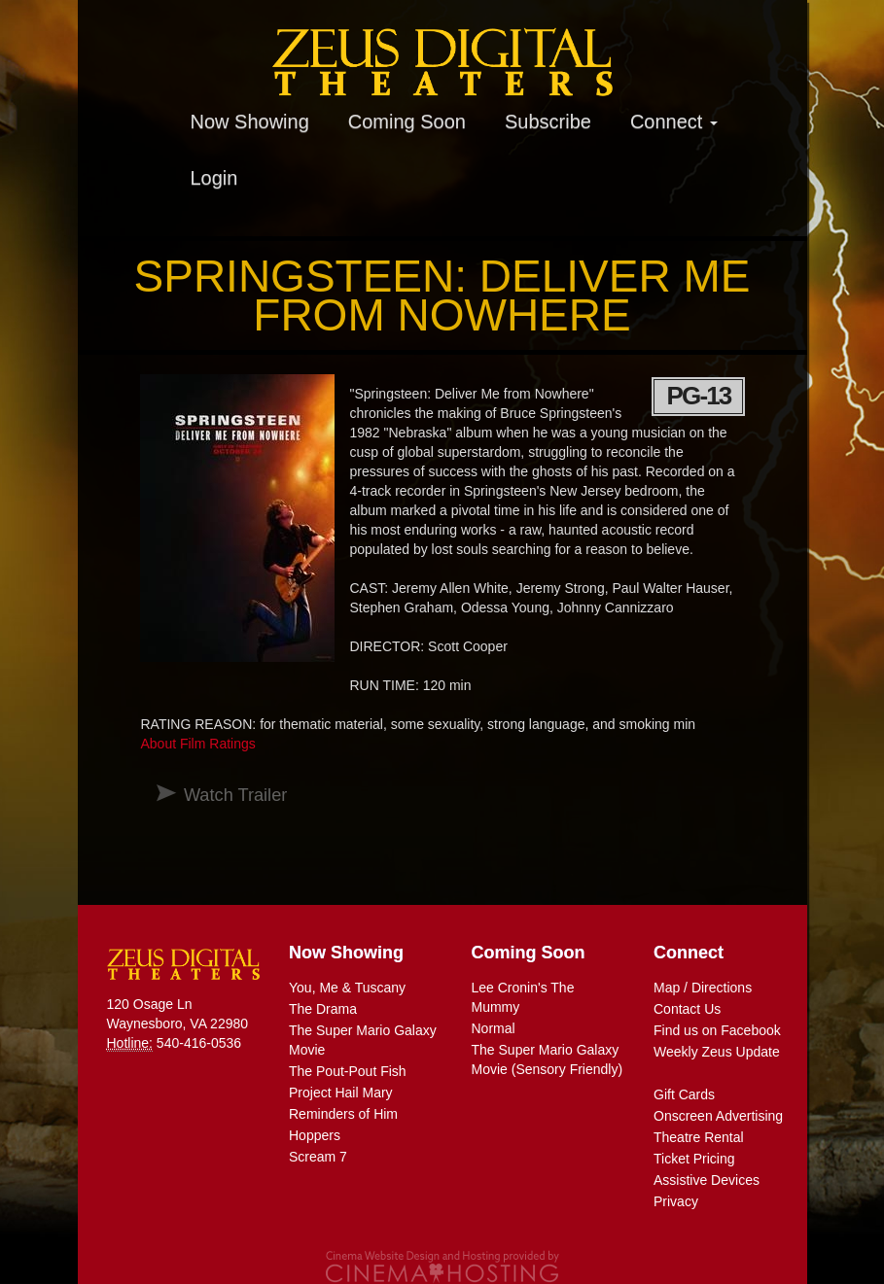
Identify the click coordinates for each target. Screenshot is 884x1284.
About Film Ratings (197, 743)
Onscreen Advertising (718, 1116)
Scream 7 (318, 1156)
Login (214, 178)
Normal (493, 1028)
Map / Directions (703, 987)
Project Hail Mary (341, 1092)
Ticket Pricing (694, 1158)
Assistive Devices (707, 1180)
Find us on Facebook (717, 1030)
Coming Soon (407, 121)
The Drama (323, 1009)
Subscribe (548, 121)
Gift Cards (684, 1094)
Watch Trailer (235, 795)
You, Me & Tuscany (347, 987)
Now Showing (250, 121)
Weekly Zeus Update (717, 1051)
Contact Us (687, 1009)
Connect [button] (674, 121)
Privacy (676, 1201)
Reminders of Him (343, 1114)
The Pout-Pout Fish (348, 1071)
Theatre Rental (699, 1137)
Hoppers (314, 1135)
